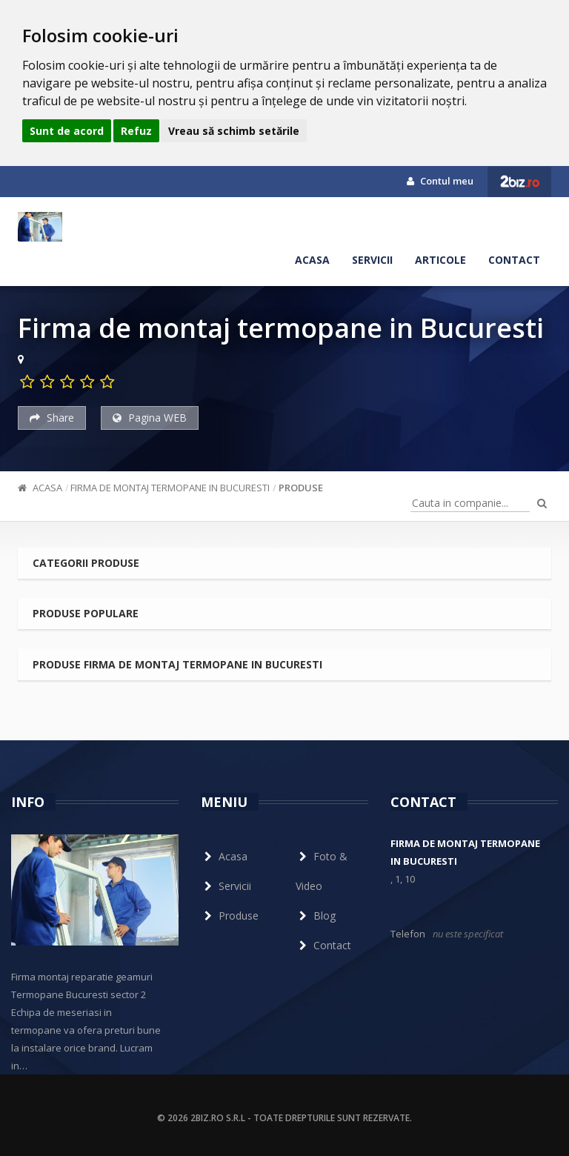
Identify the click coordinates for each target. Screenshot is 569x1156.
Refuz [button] (136, 131)
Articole (440, 260)
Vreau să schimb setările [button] (233, 131)
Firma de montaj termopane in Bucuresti (170, 487)
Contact (514, 260)
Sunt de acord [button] (67, 131)
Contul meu (440, 180)
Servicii (372, 260)
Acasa (312, 260)
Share (52, 418)
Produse (301, 487)
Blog (316, 915)
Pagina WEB (150, 418)
